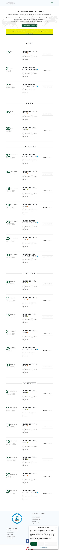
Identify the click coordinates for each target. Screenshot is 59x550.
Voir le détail (47, 53)
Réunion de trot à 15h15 (29, 205)
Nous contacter (36, 516)
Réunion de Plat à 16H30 (29, 441)
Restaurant (10, 534)
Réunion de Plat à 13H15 (29, 408)
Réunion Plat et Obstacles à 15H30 (29, 491)
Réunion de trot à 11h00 (29, 298)
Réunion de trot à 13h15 (29, 332)
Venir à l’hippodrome (37, 517)
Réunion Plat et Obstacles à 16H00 (29, 155)
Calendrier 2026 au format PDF (29, 25)
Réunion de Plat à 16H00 (29, 188)
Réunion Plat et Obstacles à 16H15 (29, 85)
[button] (56, 527)
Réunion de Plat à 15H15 (29, 282)
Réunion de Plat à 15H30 (29, 458)
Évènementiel (10, 532)
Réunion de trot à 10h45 (29, 112)
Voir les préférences (50, 544)
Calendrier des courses (12, 531)
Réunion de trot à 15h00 (29, 425)
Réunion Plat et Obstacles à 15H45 (29, 348)
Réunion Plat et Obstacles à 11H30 (29, 68)
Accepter (33, 544)
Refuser (41, 544)
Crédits (34, 521)
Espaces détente (11, 536)
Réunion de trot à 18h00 (29, 52)
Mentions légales (43, 547)
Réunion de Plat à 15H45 (29, 128)
